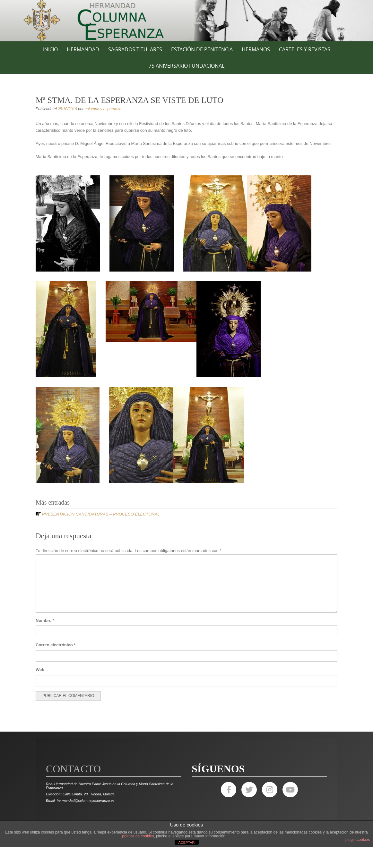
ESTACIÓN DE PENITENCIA (202, 49)
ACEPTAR (186, 842)
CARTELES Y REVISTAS (304, 49)
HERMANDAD (83, 49)
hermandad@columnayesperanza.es (86, 800)
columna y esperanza (103, 109)
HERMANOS (256, 49)
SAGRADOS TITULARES (135, 49)
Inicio (50, 49)
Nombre (45, 620)
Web (40, 669)
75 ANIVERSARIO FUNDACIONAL (186, 65)
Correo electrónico (55, 644)
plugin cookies (357, 839)
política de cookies (138, 836)
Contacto (73, 769)
